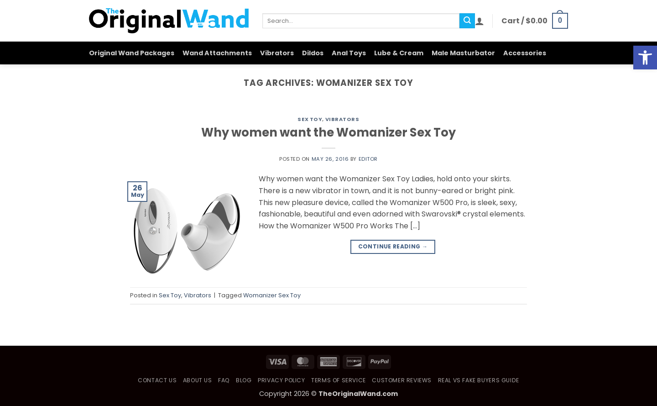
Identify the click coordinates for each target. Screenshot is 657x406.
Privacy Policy (281, 380)
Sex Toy (309, 119)
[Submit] (467, 21)
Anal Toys (349, 53)
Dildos (312, 53)
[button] (479, 21)
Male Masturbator (463, 53)
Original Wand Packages (131, 53)
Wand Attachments (217, 53)
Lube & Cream (398, 53)
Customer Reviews (402, 380)
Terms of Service (338, 380)
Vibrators (277, 53)
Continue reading (393, 246)
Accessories (524, 53)
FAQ (224, 380)
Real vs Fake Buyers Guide (478, 380)
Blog (243, 380)
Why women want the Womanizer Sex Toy (328, 132)
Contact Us (157, 380)
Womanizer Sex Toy (272, 295)
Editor (368, 159)
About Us (197, 380)
